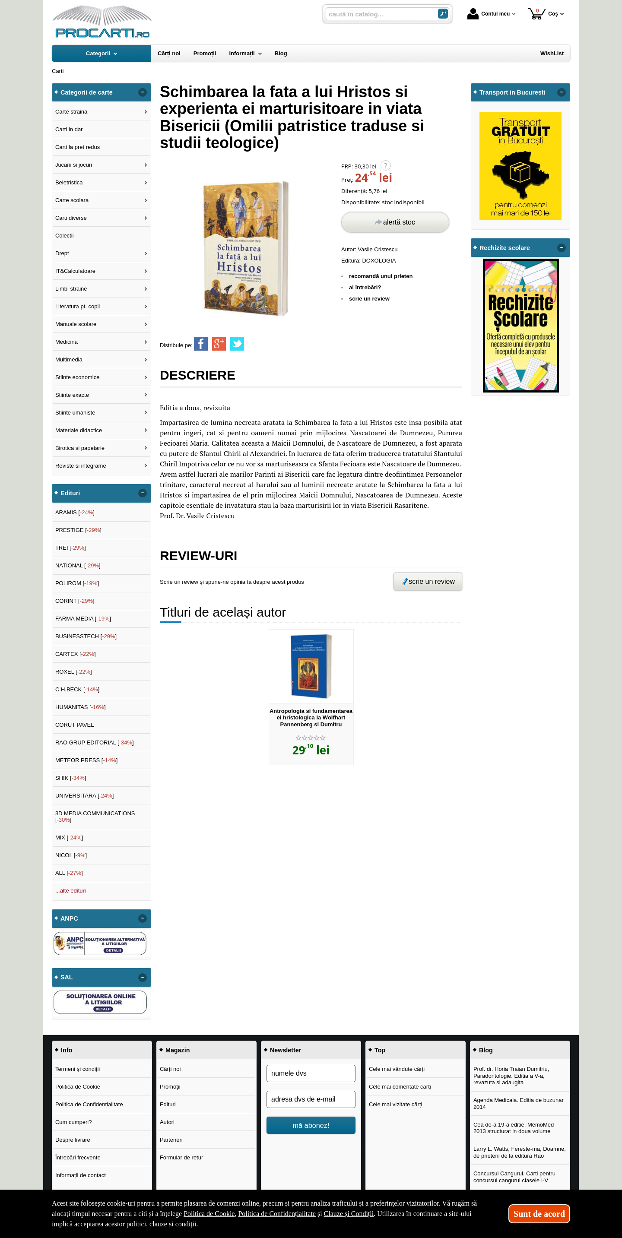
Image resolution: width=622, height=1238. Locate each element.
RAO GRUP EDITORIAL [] (94, 742)
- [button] (142, 92)
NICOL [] (71, 855)
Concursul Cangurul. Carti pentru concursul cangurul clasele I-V (514, 1177)
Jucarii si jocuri (73, 164)
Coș (543, 13)
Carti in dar (69, 129)
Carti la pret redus (77, 147)
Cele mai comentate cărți (400, 1086)
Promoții (170, 1086)
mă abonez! (311, 1125)
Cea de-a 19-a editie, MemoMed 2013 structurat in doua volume (513, 1128)
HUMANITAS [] (80, 707)
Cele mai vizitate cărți (395, 1104)
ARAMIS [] (75, 512)
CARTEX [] (75, 654)
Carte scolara (72, 200)
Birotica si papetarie (80, 448)
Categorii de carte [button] (86, 92)
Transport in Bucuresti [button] (512, 92)
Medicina (66, 342)
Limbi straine (71, 288)
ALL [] (69, 873)
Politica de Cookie (77, 1086)
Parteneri (171, 1140)
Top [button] (379, 1050)
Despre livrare (72, 1140)
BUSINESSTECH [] (86, 636)
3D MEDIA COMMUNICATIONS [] (95, 816)
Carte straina (71, 111)
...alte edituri (70, 890)
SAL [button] (66, 977)
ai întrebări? (365, 287)
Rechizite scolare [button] (504, 247)
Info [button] (66, 1050)
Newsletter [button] (285, 1050)
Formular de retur (181, 1157)
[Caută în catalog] (443, 14)
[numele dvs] (311, 1073)
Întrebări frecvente (78, 1157)
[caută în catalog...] (378, 14)
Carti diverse (71, 218)
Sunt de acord (539, 1214)
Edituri (168, 1104)
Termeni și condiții (77, 1069)
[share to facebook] (201, 344)
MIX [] (69, 837)
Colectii (64, 235)
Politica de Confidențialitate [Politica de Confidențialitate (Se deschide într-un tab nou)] (277, 1213)
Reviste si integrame (80, 465)
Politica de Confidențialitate (89, 1104)
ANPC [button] (69, 918)
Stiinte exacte (72, 395)
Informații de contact (80, 1175)
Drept (62, 253)
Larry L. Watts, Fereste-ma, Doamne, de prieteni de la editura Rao (519, 1152)
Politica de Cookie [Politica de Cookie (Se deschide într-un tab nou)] (209, 1213)
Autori (167, 1122)
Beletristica (69, 182)
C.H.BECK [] (77, 689)
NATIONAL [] (78, 565)
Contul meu (488, 13)
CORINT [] (75, 601)
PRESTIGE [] (78, 530)
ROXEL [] (73, 671)
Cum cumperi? (73, 1122)
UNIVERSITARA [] (84, 795)
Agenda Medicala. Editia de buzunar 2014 (518, 1103)
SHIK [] (70, 778)
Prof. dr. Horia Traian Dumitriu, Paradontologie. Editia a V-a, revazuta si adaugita (511, 1076)
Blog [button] (486, 1050)
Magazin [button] (177, 1050)
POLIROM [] (77, 583)
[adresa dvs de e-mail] (311, 1099)
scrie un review (369, 298)
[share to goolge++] (219, 344)
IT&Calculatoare (75, 271)
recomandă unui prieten (381, 276)
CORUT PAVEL (74, 725)
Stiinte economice (77, 377)
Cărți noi (170, 1069)
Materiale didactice (78, 430)
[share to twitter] (237, 344)
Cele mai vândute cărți (397, 1069)
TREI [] (70, 548)
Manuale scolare (75, 324)
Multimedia (69, 359)
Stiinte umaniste (75, 412)
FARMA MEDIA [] (83, 618)
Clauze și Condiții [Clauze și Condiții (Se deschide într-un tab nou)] (349, 1213)
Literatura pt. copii (77, 306)
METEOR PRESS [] (86, 760)
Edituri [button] (70, 493)
